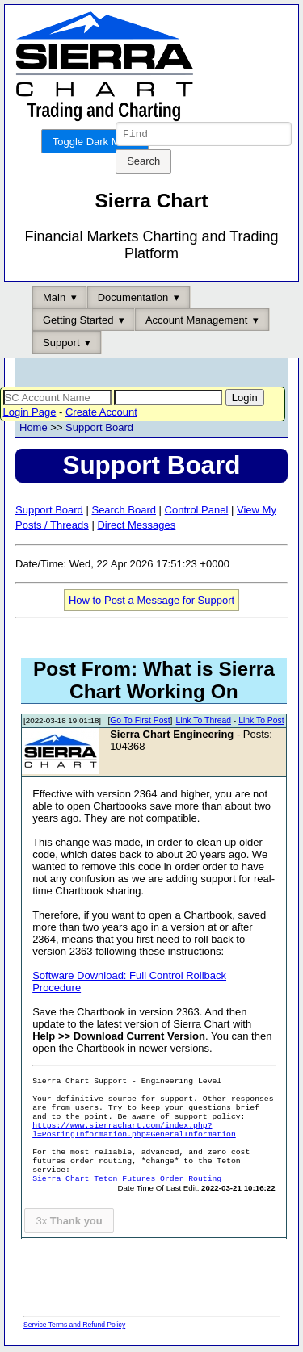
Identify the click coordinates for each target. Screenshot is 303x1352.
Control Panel (197, 512)
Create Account (101, 414)
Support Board (99, 430)
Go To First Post (140, 722)
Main (54, 300)
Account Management (196, 322)
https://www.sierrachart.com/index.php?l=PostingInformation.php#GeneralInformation (134, 1132)
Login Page (30, 414)
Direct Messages (136, 527)
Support (61, 345)
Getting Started (78, 322)
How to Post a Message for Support (151, 602)
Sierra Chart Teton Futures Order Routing (126, 1181)
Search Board (123, 512)
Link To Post (261, 722)
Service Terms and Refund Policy (74, 1327)
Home (33, 430)
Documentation (133, 300)
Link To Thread (203, 722)
